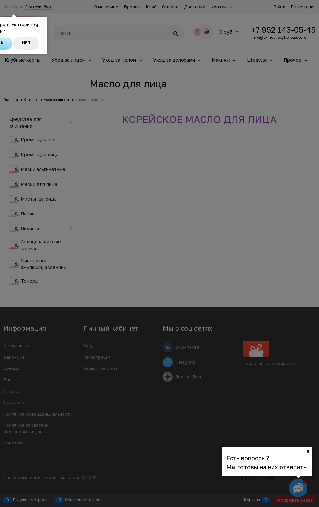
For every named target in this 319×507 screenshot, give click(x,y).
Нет (26, 42)
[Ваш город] (308, 451)
